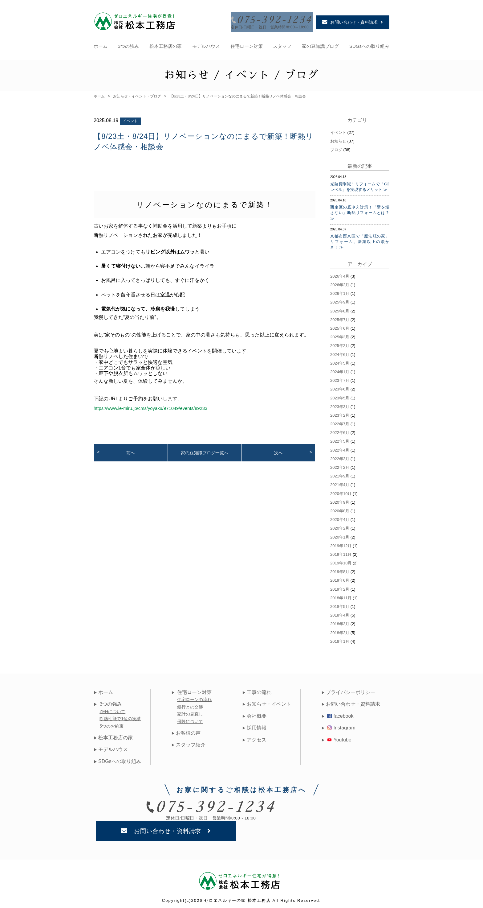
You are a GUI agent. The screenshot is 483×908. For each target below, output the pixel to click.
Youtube (339, 738)
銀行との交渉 (191, 705)
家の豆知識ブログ (320, 44)
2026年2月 (339, 283)
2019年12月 (340, 544)
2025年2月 (339, 344)
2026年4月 (339, 274)
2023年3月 (339, 404)
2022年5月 (339, 439)
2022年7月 (339, 422)
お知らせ (338, 139)
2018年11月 (340, 596)
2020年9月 (339, 500)
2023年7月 (339, 378)
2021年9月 (339, 474)
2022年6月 (339, 430)
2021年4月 (339, 483)
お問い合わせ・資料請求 (353, 702)
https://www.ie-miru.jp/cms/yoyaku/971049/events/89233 (155, 406)
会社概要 (256, 714)
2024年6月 (339, 352)
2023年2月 (339, 413)
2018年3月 (339, 622)
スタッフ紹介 (190, 742)
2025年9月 (339, 300)
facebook (340, 714)
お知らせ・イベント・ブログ (137, 94)
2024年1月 (339, 370)
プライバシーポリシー (350, 690)
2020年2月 (339, 526)
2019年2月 (339, 587)
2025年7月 (339, 318)
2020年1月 (339, 535)
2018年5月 (339, 604)
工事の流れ (259, 690)
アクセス (256, 738)
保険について (191, 719)
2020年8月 (339, 509)
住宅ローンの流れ (195, 697)
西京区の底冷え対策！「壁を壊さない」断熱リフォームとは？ (359, 208)
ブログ (336, 148)
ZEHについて (112, 709)
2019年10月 (340, 561)
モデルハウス (206, 44)
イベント (130, 119)
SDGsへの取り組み (369, 44)
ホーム (101, 44)
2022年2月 (339, 465)
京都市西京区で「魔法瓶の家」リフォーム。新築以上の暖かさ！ (359, 240)
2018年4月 (339, 613)
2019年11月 (340, 552)
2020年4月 (339, 517)
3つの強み (128, 44)
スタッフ (282, 44)
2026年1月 (339, 291)
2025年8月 (339, 309)
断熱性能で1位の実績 (120, 716)
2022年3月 (339, 457)
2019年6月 (339, 578)
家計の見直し (191, 712)
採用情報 (256, 725)
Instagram (341, 725)
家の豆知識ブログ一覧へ (204, 450)
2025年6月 (339, 326)
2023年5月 (339, 396)
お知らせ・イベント (269, 702)
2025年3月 (339, 335)
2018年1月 (339, 639)
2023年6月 (339, 387)
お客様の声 (188, 731)
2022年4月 (339, 448)
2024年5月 (339, 361)
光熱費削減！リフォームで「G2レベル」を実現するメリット (359, 185)
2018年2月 (339, 631)
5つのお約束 (111, 724)
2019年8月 (339, 570)
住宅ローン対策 (246, 44)
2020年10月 (340, 491)
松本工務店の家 (165, 44)
